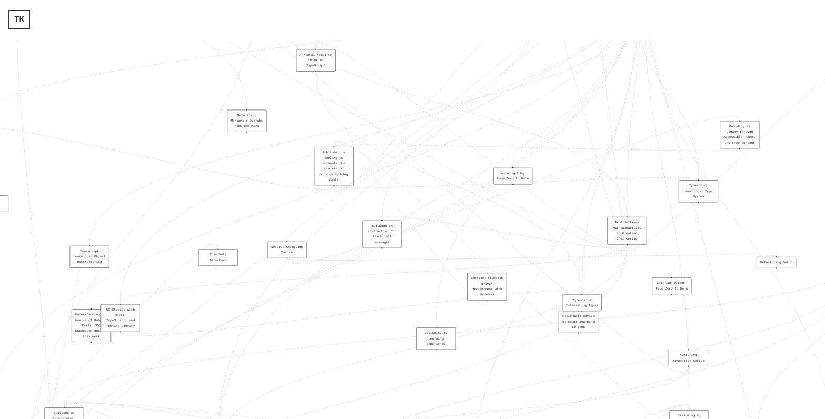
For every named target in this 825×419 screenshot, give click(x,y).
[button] (316, 60)
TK (19, 19)
